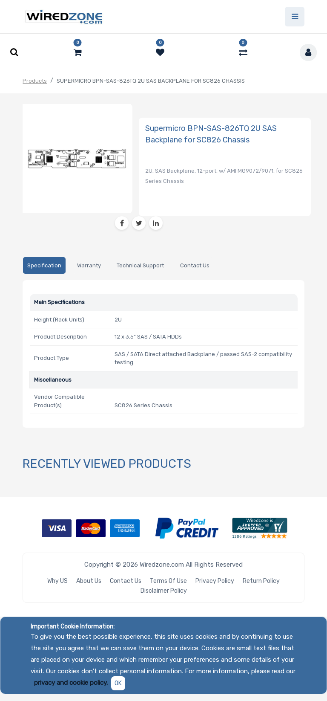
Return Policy (261, 581)
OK (118, 683)
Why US (57, 581)
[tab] (44, 265)
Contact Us (125, 581)
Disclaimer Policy (164, 590)
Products (35, 81)
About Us (88, 581)
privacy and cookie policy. (71, 683)
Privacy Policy (214, 581)
